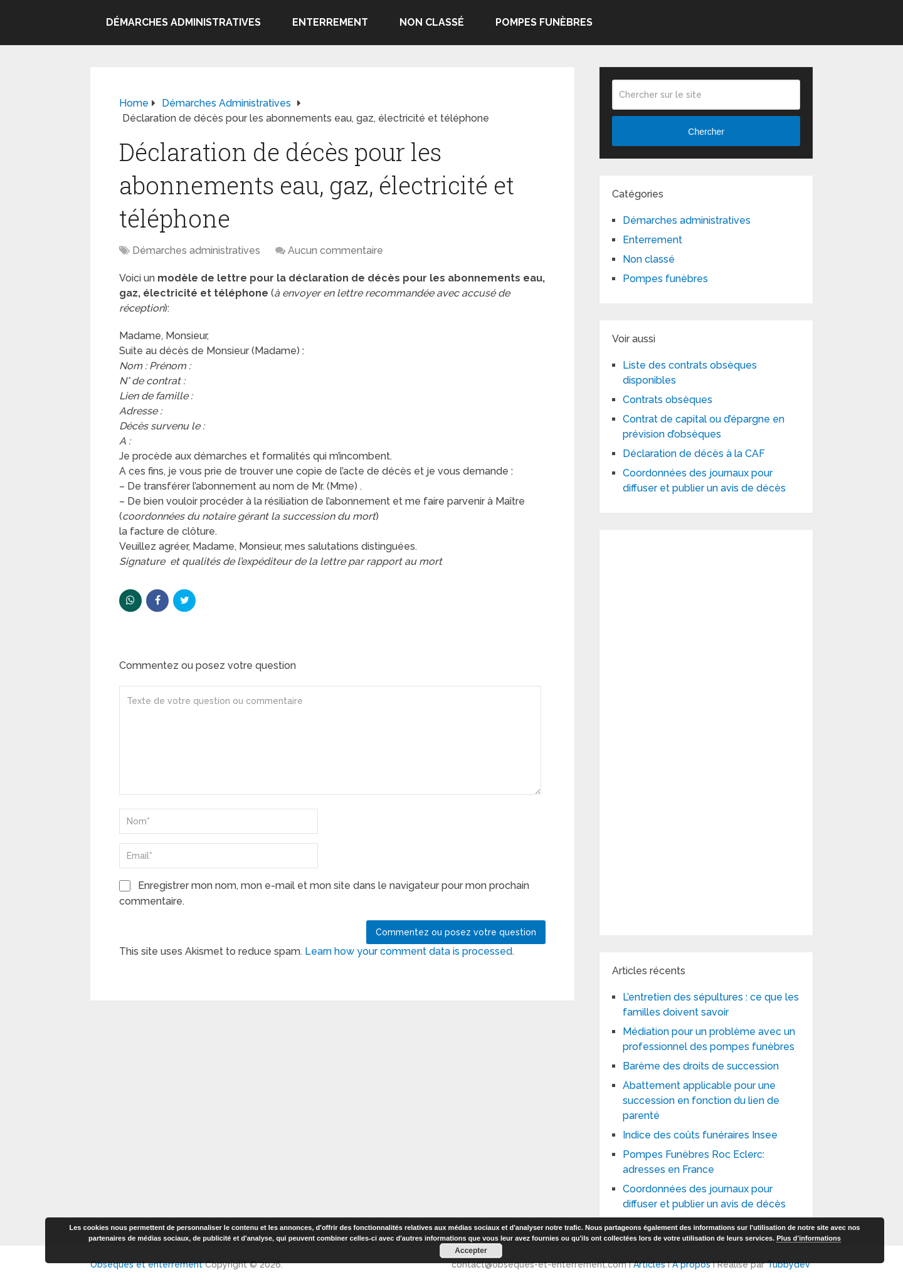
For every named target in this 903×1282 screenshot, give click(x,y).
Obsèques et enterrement (146, 1264)
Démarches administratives (183, 22)
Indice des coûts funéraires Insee (700, 1135)
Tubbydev (788, 1264)
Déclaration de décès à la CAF (694, 454)
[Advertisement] (706, 730)
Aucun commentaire (335, 250)
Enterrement (330, 22)
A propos (691, 1264)
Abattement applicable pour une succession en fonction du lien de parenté (701, 1101)
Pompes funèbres (544, 22)
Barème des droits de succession (701, 1066)
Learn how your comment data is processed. (409, 951)
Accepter (471, 1250)
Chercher (706, 132)
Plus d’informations (808, 1238)
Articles (649, 1264)
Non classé (431, 22)
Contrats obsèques (667, 400)
